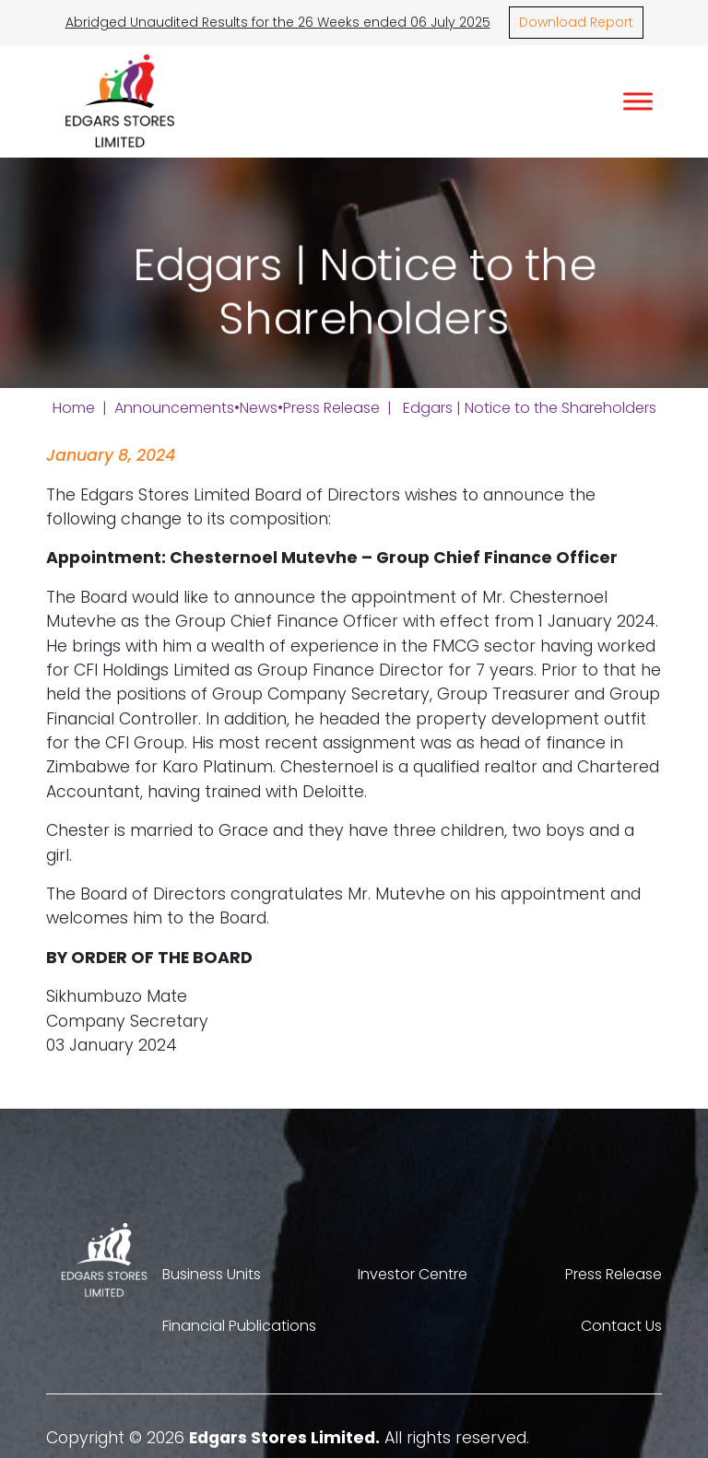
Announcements (174, 407)
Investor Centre (412, 1274)
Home (74, 407)
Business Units (211, 1274)
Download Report (576, 22)
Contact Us (621, 1325)
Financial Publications (239, 1325)
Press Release (331, 407)
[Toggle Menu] (638, 101)
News (258, 407)
